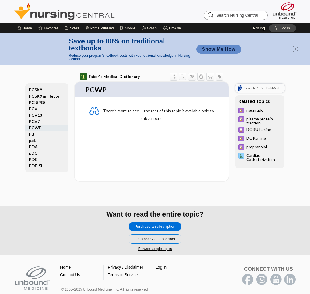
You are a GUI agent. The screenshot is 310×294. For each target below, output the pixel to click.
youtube (276, 279)
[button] (173, 28)
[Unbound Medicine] (284, 10)
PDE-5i (35, 165)
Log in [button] (161, 267)
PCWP (35, 127)
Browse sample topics (155, 249)
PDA (33, 146)
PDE (33, 159)
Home (65, 267)
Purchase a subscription (155, 227)
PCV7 (34, 121)
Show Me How (219, 49)
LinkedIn (290, 279)
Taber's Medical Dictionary (110, 76)
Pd (31, 134)
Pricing (259, 28)
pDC (33, 153)
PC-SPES (37, 102)
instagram (261, 279)
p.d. (32, 140)
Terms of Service (123, 274)
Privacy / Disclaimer (125, 267)
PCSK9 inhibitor (44, 96)
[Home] (24, 28)
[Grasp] (149, 28)
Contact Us (70, 274)
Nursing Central (86, 11)
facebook (247, 279)
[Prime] (99, 28)
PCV (33, 108)
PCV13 (35, 115)
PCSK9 (35, 89)
